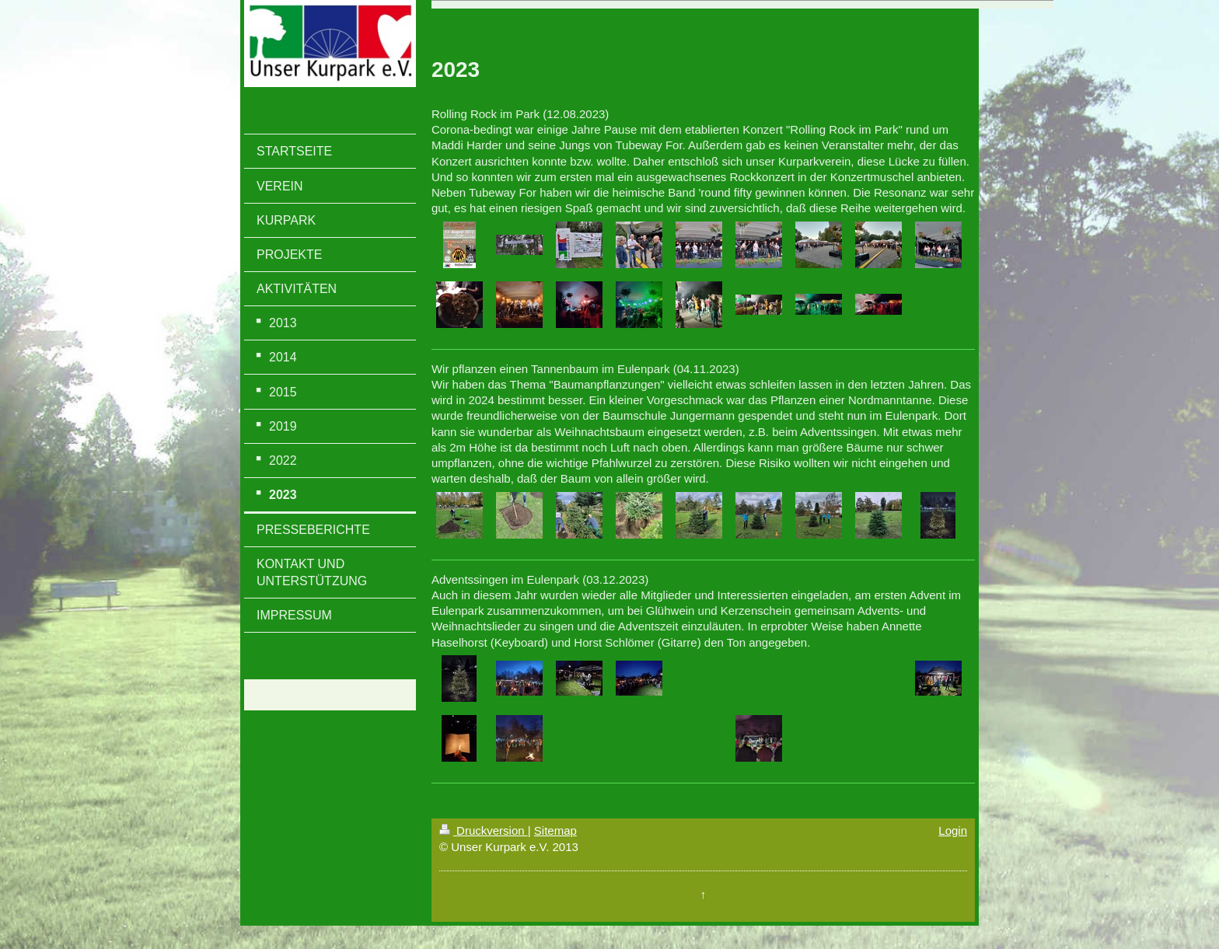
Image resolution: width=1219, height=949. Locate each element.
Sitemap (555, 830)
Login (952, 830)
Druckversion (483, 830)
